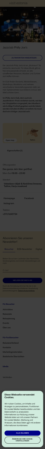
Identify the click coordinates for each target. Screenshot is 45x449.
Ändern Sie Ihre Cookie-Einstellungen (22, 440)
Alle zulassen (22, 433)
